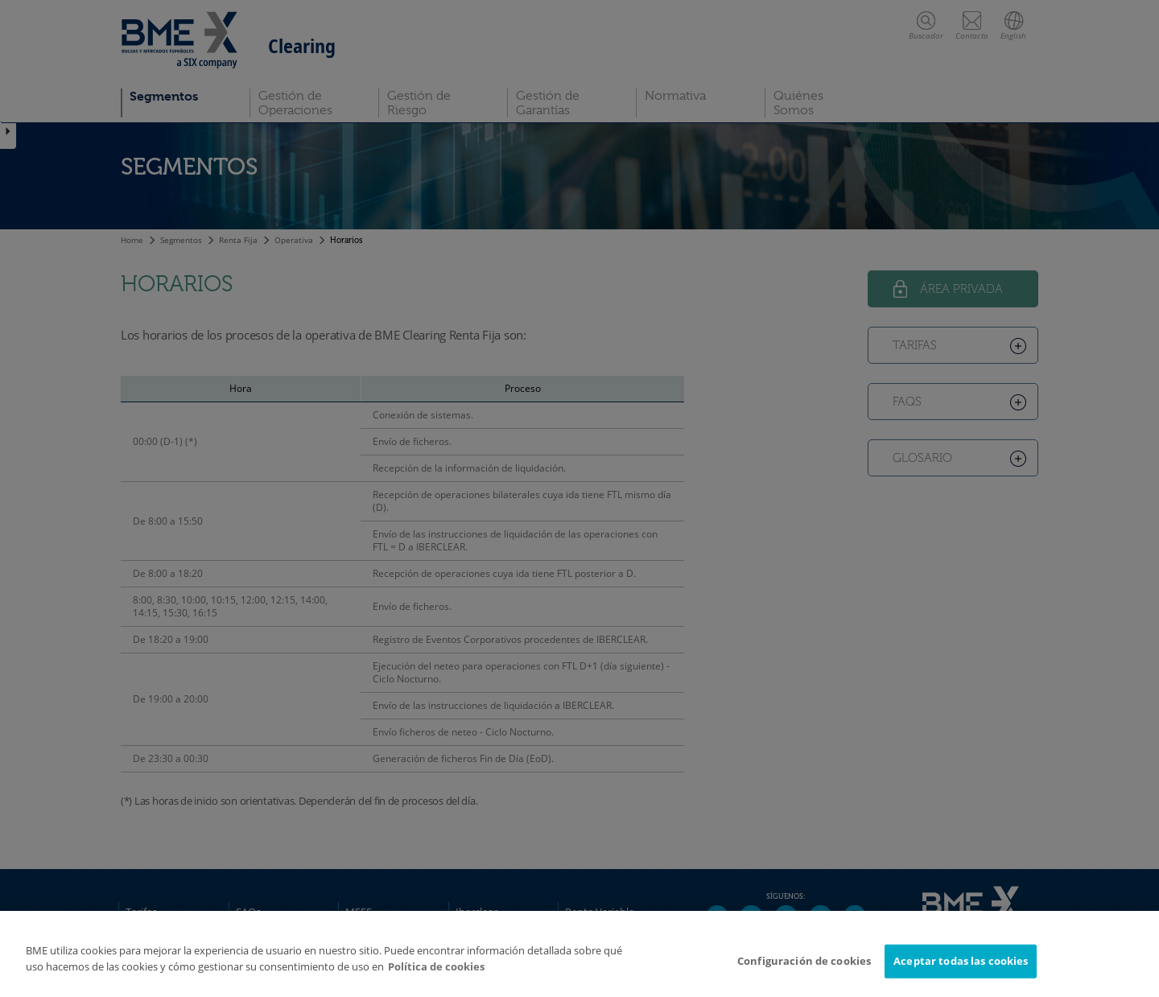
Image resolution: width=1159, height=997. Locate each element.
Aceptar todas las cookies (960, 967)
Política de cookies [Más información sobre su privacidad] (436, 973)
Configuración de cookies (804, 967)
